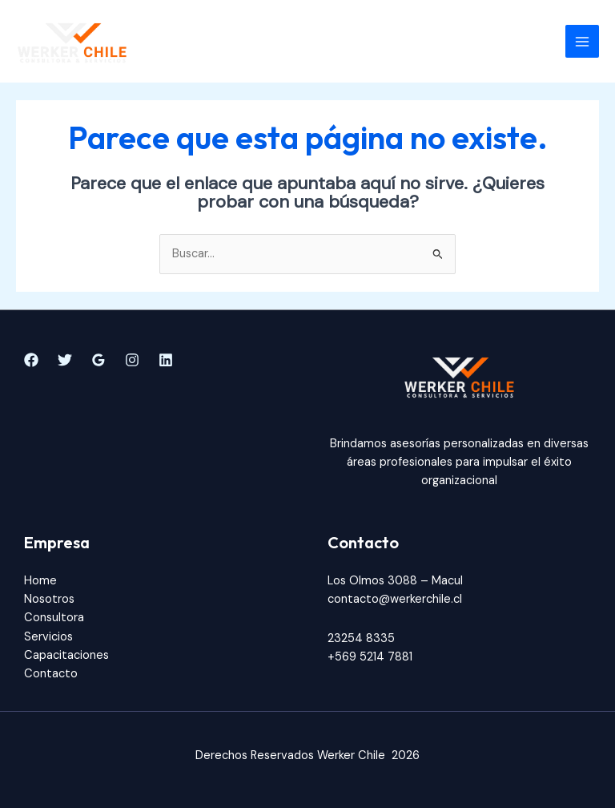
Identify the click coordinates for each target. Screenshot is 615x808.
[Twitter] (65, 360)
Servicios (48, 636)
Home (40, 580)
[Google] (98, 360)
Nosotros (49, 599)
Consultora (54, 617)
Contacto (51, 673)
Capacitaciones (66, 655)
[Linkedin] (166, 360)
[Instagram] (132, 360)
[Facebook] (31, 360)
